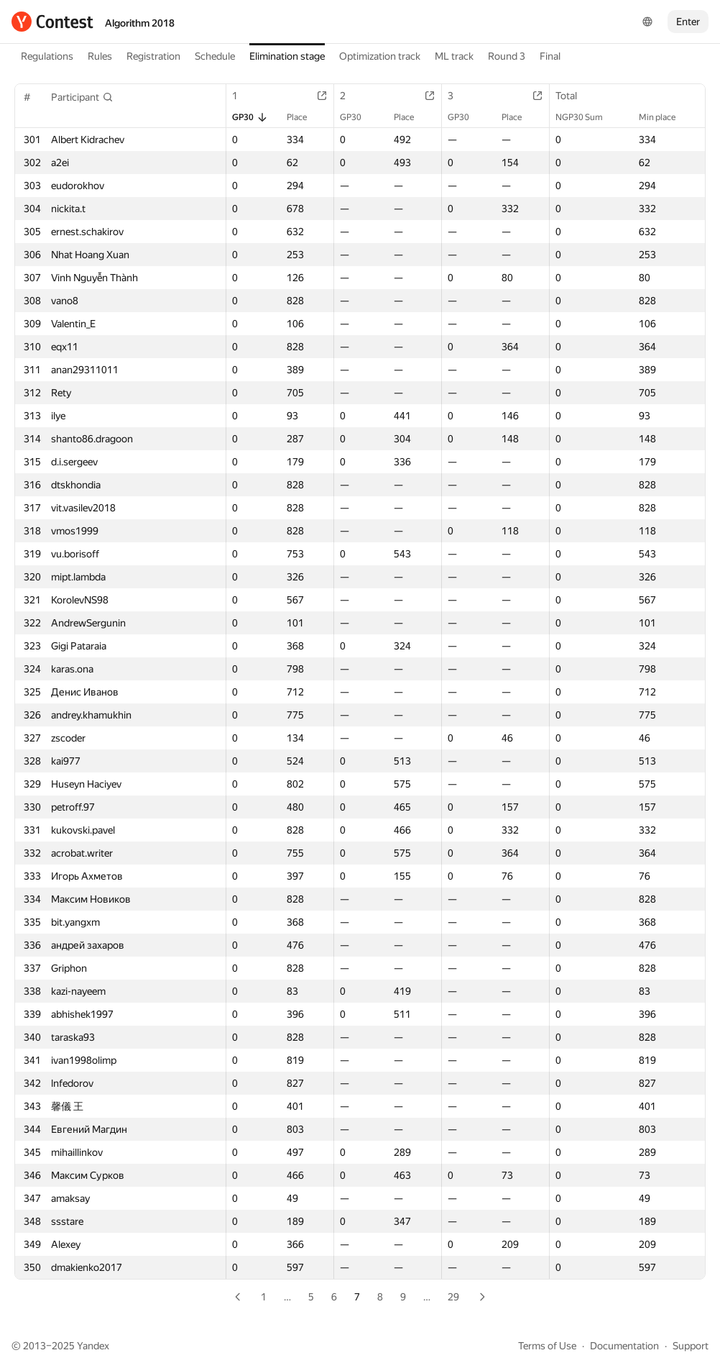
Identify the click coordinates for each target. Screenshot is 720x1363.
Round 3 (506, 56)
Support (691, 1345)
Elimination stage (287, 56)
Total (573, 95)
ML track (454, 56)
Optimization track (379, 56)
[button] (82, 97)
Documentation (624, 1345)
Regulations (47, 56)
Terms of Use (547, 1345)
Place (304, 117)
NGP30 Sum (586, 117)
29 (453, 1297)
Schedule (215, 56)
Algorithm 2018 (140, 23)
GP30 (250, 117)
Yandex (93, 1345)
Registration (153, 56)
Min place (664, 117)
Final (550, 56)
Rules (100, 56)
